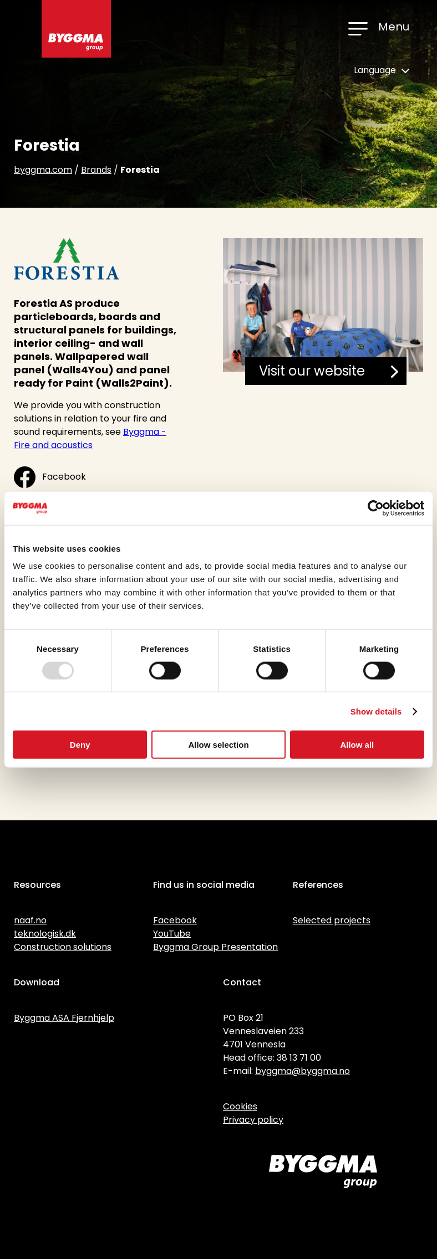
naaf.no (30, 920)
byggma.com (43, 169)
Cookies (240, 1106)
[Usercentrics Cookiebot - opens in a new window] (375, 508)
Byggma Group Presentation (215, 947)
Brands (96, 169)
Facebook (50, 477)
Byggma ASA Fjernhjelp (64, 1017)
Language (381, 70)
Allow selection (218, 744)
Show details (376, 711)
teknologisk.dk (45, 933)
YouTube (172, 933)
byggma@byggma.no (302, 1071)
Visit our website (328, 371)
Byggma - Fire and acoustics (90, 438)
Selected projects (331, 920)
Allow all (357, 744)
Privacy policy (253, 1119)
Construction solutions (62, 947)
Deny (80, 744)
